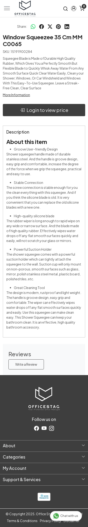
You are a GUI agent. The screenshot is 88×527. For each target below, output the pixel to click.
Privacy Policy (50, 521)
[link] (65, 8)
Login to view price (44, 110)
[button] (73, 8)
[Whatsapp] (33, 26)
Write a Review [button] (26, 364)
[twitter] (50, 26)
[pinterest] (58, 26)
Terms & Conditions (22, 521)
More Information (16, 95)
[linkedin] (67, 26)
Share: (22, 26)
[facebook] (41, 26)
